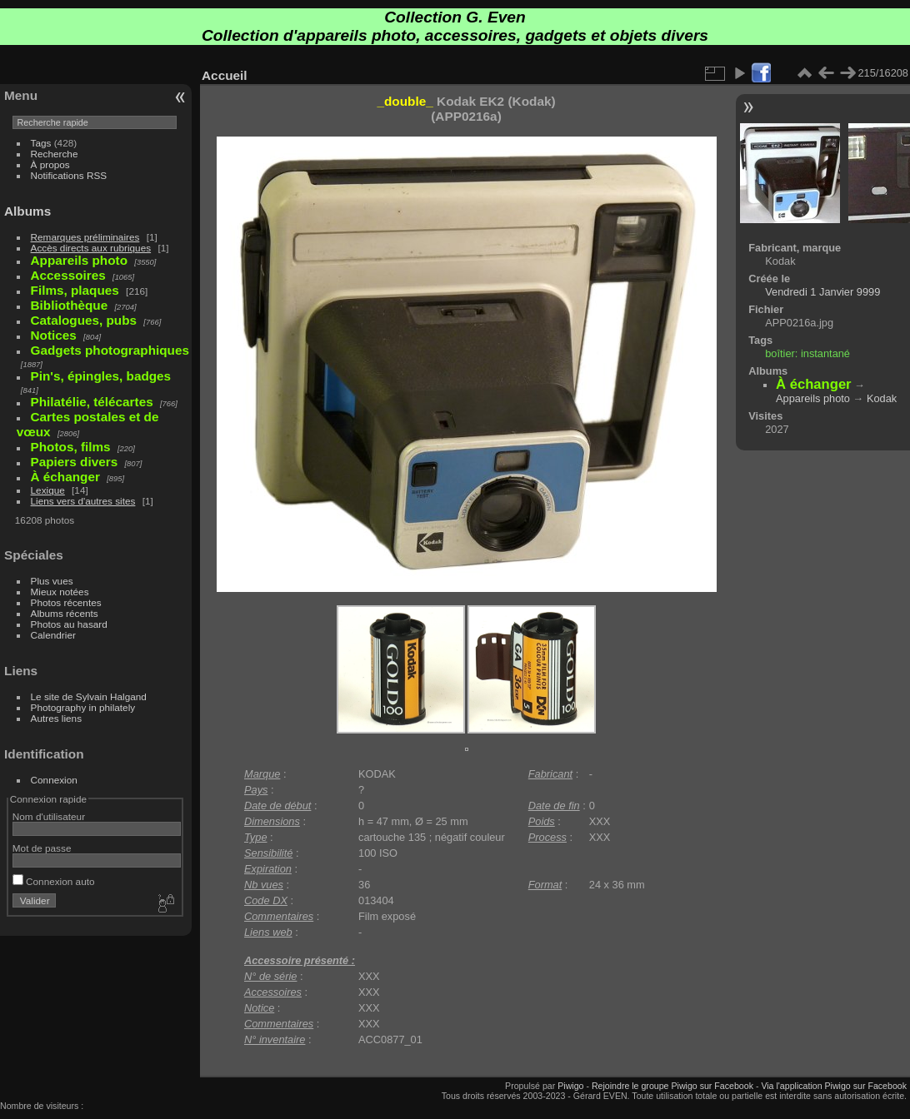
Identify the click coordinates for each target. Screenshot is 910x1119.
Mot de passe (42, 848)
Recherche (54, 153)
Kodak (882, 398)
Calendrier (53, 634)
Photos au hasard (69, 624)
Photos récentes (66, 602)
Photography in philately (83, 707)
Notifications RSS (69, 175)
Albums (27, 211)
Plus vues (52, 580)
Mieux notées (60, 591)
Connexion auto (53, 881)
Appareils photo (813, 398)
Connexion (54, 779)
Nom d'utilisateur (48, 816)
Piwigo (570, 1086)
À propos (50, 164)
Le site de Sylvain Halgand (89, 696)
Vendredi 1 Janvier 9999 (822, 292)
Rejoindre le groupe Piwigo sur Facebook (672, 1086)
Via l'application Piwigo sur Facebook (834, 1086)
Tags (41, 142)
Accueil (225, 75)
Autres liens (56, 718)
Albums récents (64, 613)
